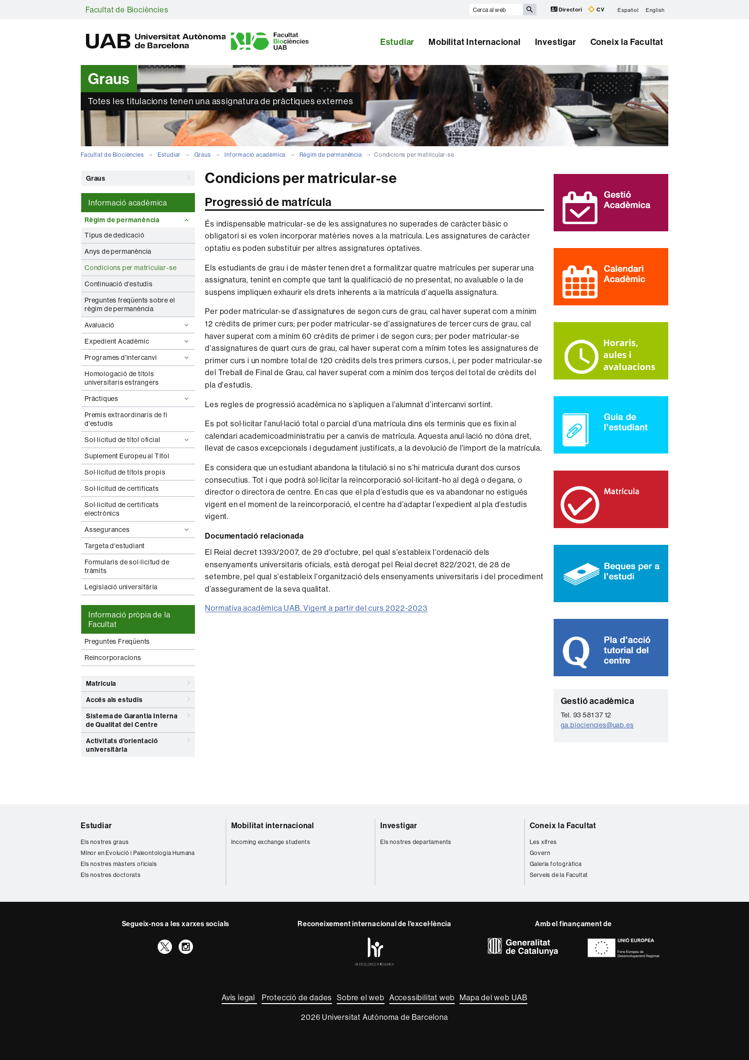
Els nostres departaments (415, 841)
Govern (540, 852)
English (655, 9)
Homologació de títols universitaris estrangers (122, 378)
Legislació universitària (121, 587)
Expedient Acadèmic (138, 341)
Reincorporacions (113, 657)
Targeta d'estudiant (115, 545)
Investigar (555, 41)
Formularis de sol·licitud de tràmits (127, 566)
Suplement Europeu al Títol (127, 456)
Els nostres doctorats (111, 874)
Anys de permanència (118, 251)
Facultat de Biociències (127, 9)
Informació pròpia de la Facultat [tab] (129, 619)
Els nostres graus (105, 841)
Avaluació (138, 325)
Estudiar (397, 41)
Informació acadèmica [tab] (127, 202)
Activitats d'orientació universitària (138, 743)
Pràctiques (138, 398)
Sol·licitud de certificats (122, 488)
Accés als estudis (138, 699)
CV (596, 9)
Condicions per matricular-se (130, 267)
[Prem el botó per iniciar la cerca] (529, 9)
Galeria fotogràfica (556, 863)
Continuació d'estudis (119, 284)
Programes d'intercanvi (138, 357)
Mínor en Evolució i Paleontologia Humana (138, 852)
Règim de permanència (331, 154)
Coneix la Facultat (626, 41)
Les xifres (543, 841)
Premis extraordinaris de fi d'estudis (126, 419)
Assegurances (138, 529)
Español (628, 9)
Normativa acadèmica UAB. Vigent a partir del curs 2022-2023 (316, 608)
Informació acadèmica (255, 154)
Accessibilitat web (422, 997)
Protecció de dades (297, 997)
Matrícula (138, 683)
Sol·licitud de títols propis (125, 472)
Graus (202, 154)
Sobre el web (361, 997)
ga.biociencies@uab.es (597, 725)
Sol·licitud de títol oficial (138, 439)
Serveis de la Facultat (559, 874)
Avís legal (239, 997)
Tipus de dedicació (114, 235)
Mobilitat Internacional (474, 41)
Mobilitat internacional (272, 825)
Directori (567, 9)
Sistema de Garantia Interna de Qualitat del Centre (138, 718)
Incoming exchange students (270, 841)
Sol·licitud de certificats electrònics (122, 509)
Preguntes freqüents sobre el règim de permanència (130, 304)
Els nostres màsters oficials (119, 863)
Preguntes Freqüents (117, 641)
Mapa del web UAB (493, 997)
